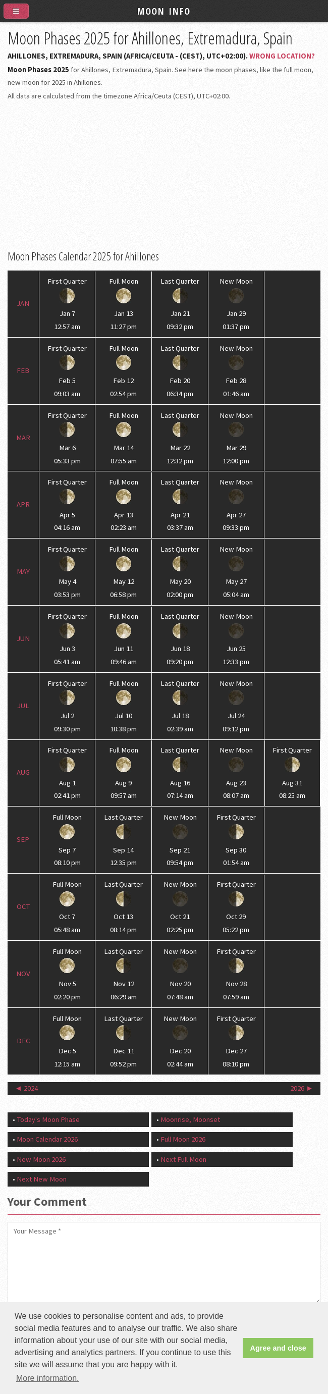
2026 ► (301, 1088)
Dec (23, 1040)
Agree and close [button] (278, 1348)
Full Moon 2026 (182, 1139)
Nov (23, 973)
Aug (23, 772)
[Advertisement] (164, 176)
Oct (23, 906)
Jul (23, 705)
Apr (23, 504)
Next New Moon (42, 1179)
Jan (23, 303)
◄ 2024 (26, 1088)
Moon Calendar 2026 (47, 1139)
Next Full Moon (183, 1159)
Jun (23, 638)
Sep (23, 839)
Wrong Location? (282, 56)
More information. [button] (47, 1378)
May (23, 571)
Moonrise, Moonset (190, 1119)
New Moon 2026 (41, 1159)
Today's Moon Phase (48, 1119)
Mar (23, 437)
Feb (23, 370)
